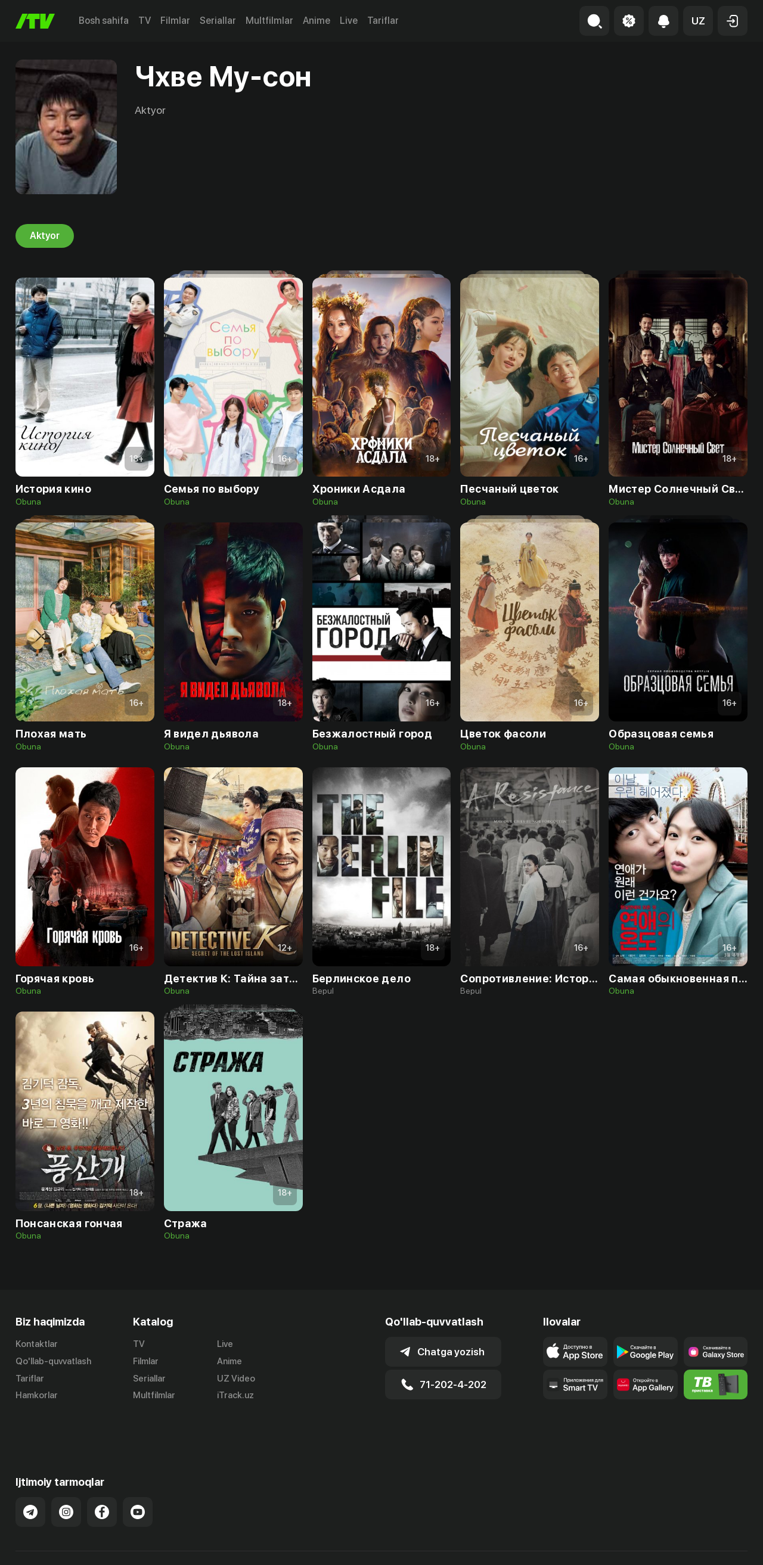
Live (349, 20)
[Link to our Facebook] (102, 1482)
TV (144, 20)
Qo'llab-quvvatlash (53, 1361)
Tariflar (383, 20)
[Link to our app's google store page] (645, 1352)
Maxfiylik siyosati (713, 1543)
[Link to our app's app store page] (575, 1352)
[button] (698, 21)
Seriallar (218, 20)
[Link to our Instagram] (66, 1482)
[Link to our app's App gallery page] (645, 1384)
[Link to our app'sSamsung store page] (716, 1352)
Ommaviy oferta (632, 1543)
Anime (316, 20)
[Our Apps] (575, 1384)
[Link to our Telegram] (30, 1482)
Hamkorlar (36, 1395)
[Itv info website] (716, 1384)
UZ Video (236, 1378)
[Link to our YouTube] (138, 1482)
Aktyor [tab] (44, 236)
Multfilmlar (269, 20)
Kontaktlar (36, 1344)
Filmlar (175, 20)
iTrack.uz (235, 1395)
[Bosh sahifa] (35, 21)
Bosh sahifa (104, 20)
